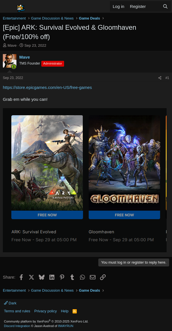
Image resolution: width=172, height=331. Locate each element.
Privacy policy (45, 311)
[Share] (159, 78)
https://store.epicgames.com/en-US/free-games (47, 87)
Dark (10, 303)
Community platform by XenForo (46, 321)
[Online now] (13, 66)
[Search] (165, 6)
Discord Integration (17, 326)
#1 (167, 78)
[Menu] (7, 6)
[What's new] (154, 6)
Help (65, 311)
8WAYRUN (65, 326)
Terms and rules (17, 311)
